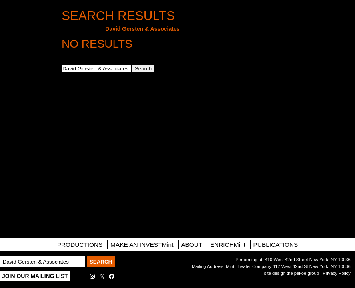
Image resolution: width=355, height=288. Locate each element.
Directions (26, 99)
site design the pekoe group (291, 273)
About (191, 244)
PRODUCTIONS (80, 244)
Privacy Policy (337, 273)
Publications (275, 244)
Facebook (26, 143)
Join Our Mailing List (35, 276)
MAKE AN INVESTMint (141, 244)
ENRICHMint (227, 244)
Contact (26, 121)
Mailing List (26, 77)
